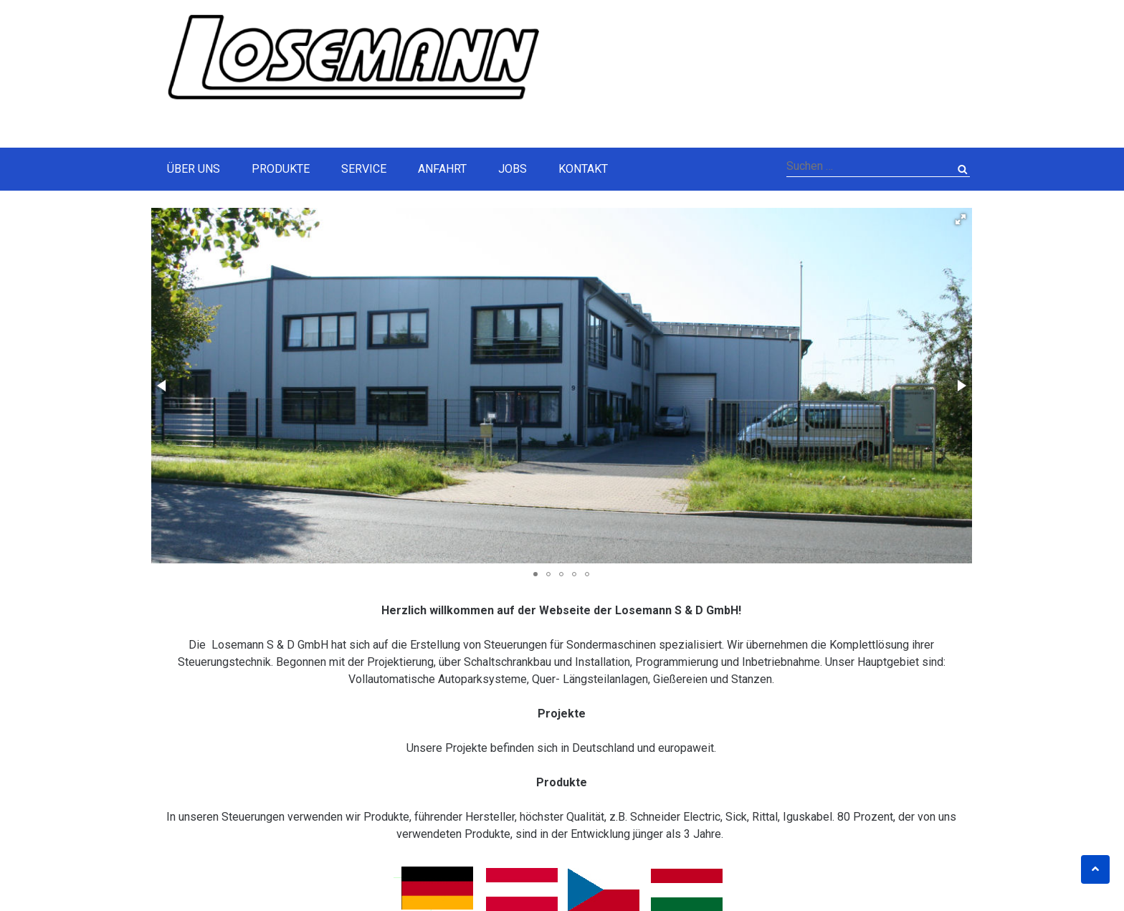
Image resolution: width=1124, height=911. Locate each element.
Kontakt (583, 169)
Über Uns (193, 169)
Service (363, 169)
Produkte (281, 169)
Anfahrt (442, 169)
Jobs (512, 169)
